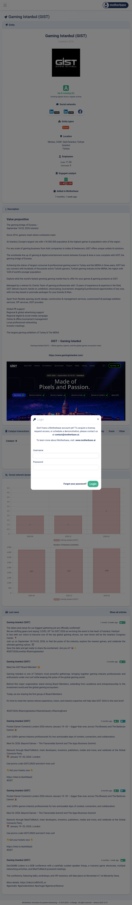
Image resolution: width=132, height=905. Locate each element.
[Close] (98, 419)
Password (38, 462)
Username (38, 450)
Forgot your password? (75, 483)
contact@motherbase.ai (67, 434)
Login (93, 484)
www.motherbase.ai (85, 440)
